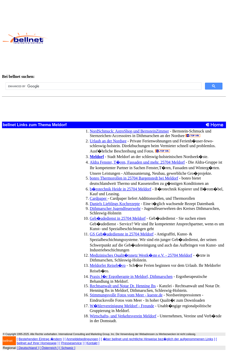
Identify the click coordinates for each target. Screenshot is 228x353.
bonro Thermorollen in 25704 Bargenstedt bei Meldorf (134, 178)
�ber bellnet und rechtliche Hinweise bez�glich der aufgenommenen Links (158, 339)
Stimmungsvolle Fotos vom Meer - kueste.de (126, 295)
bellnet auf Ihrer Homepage (37, 343)
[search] (103, 86)
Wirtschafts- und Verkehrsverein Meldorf (123, 316)
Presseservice (71, 343)
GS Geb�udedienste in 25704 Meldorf (121, 234)
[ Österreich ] (49, 348)
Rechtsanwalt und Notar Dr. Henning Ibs (123, 286)
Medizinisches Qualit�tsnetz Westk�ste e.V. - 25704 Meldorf (141, 255)
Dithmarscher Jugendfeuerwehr (115, 208)
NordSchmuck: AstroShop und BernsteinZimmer (129, 131)
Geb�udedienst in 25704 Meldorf (118, 218)
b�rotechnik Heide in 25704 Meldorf (120, 189)
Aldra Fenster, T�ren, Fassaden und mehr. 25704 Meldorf (137, 162)
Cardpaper (99, 198)
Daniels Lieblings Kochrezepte (115, 204)
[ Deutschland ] (28, 348)
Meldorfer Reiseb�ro (108, 265)
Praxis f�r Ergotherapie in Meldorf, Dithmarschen (131, 276)
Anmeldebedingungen (82, 339)
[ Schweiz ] (67, 348)
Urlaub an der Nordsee (108, 141)
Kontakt (92, 343)
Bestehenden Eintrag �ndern (40, 339)
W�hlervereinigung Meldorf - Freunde (122, 306)
